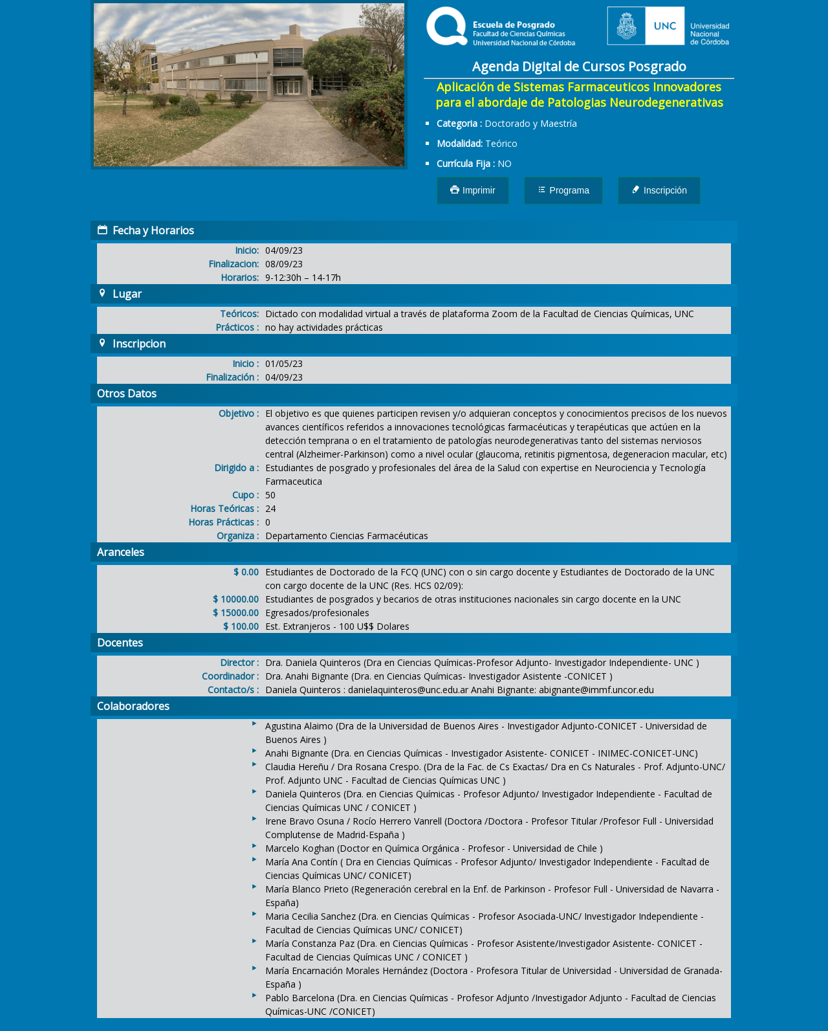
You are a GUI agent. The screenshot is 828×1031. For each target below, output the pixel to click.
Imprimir (473, 190)
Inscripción (659, 190)
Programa (563, 190)
